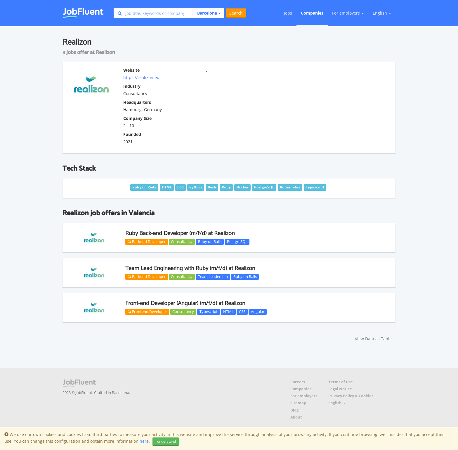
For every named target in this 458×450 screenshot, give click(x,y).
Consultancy (181, 241)
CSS (242, 311)
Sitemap (298, 402)
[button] (206, 13)
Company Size (137, 118)
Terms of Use (340, 381)
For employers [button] (348, 13)
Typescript (208, 311)
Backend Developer (147, 241)
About (296, 417)
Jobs (288, 13)
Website (131, 70)
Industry (131, 86)
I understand (165, 441)
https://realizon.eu (141, 77)
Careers (297, 381)
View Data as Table (373, 339)
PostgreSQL (237, 241)
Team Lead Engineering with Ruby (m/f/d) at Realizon (190, 268)
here (144, 441)
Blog (294, 410)
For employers (303, 395)
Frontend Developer (147, 311)
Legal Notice (340, 388)
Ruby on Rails (209, 241)
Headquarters (137, 102)
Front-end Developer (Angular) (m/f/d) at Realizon (185, 303)
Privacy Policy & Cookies (350, 395)
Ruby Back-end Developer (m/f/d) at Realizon (180, 233)
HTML (228, 311)
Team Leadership (213, 276)
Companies (312, 13)
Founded (132, 134)
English (382, 13)
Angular (257, 311)
